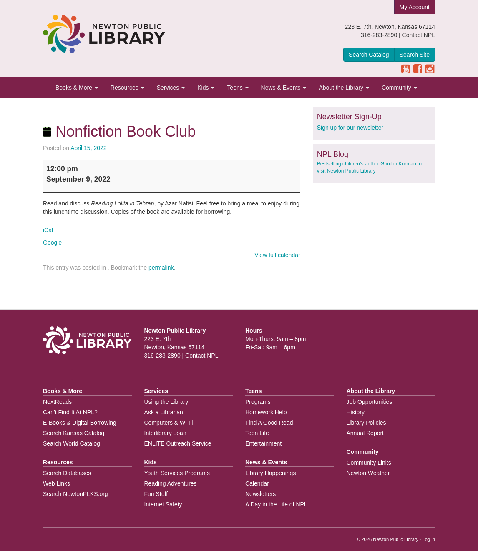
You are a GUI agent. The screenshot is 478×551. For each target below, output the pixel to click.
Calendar (257, 483)
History (356, 412)
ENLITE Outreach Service (177, 443)
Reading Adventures (170, 483)
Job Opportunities (369, 401)
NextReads (57, 401)
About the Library (344, 87)
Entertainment (263, 443)
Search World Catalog (71, 443)
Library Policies (366, 422)
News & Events (284, 87)
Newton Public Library (395, 539)
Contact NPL (418, 35)
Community (399, 87)
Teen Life (257, 433)
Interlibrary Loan (165, 433)
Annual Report (365, 433)
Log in (429, 539)
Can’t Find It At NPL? (70, 412)
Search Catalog (369, 54)
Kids (205, 87)
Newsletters (260, 494)
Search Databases (67, 473)
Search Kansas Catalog (73, 433)
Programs (258, 401)
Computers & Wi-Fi (169, 422)
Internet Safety (163, 504)
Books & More (76, 87)
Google (52, 242)
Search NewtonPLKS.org (75, 494)
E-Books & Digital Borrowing (79, 422)
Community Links (369, 462)
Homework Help (266, 412)
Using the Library (166, 401)
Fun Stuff (156, 494)
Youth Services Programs (177, 473)
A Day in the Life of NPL (276, 504)
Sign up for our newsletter (350, 127)
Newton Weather (368, 473)
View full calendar (277, 255)
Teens (237, 87)
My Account (415, 7)
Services (171, 87)
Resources (127, 87)
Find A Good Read (269, 422)
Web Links (56, 483)
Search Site (415, 54)
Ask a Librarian (163, 412)
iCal (48, 230)
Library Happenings (270, 473)
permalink (161, 267)
